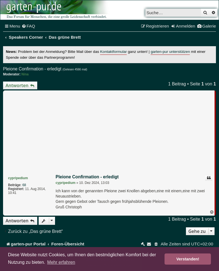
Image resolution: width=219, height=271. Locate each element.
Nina (25, 74)
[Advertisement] (109, 134)
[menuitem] (28, 26)
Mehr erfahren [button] (61, 262)
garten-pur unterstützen (170, 52)
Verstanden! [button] (187, 259)
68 (24, 185)
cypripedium (18, 178)
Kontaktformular (113, 52)
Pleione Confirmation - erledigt (32, 68)
